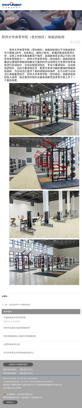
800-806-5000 (9, 369)
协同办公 (10, 402)
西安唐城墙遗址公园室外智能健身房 (20, 336)
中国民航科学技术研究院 (15, 317)
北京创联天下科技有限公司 (31, 397)
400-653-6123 (26, 369)
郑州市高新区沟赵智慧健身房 (17, 328)
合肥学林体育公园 (12, 344)
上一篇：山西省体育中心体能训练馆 (16, 305)
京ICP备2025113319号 (12, 388)
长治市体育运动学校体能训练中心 (19, 353)
